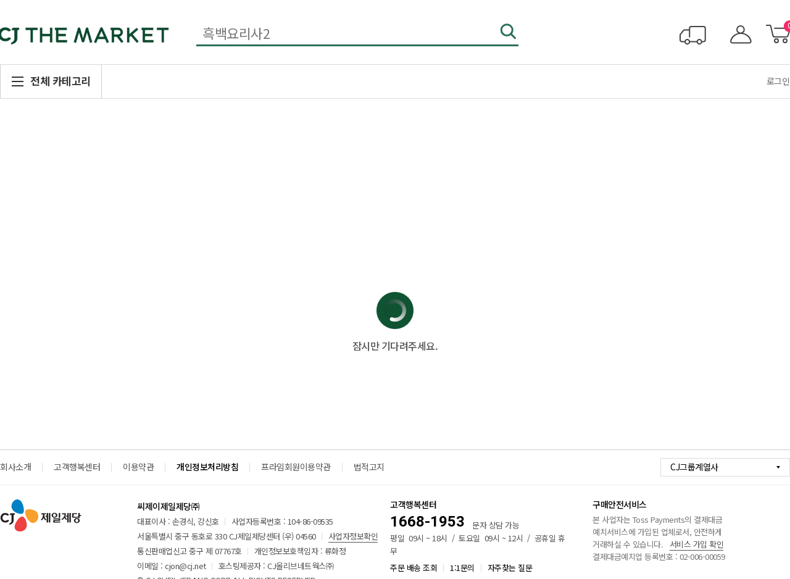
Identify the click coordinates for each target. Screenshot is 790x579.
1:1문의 (462, 567)
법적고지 (369, 466)
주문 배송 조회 (413, 567)
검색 (509, 32)
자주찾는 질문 (510, 567)
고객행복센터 (77, 466)
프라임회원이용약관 (296, 466)
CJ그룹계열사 (694, 466)
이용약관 (138, 466)
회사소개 (15, 466)
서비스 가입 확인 (697, 544)
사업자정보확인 (353, 536)
